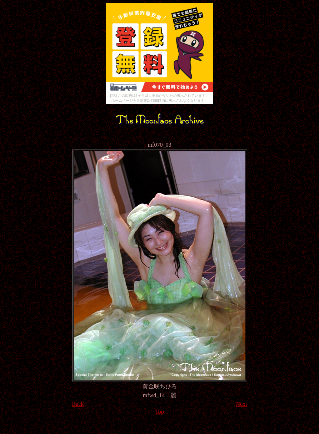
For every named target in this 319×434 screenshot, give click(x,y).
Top (159, 412)
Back (78, 404)
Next (241, 404)
